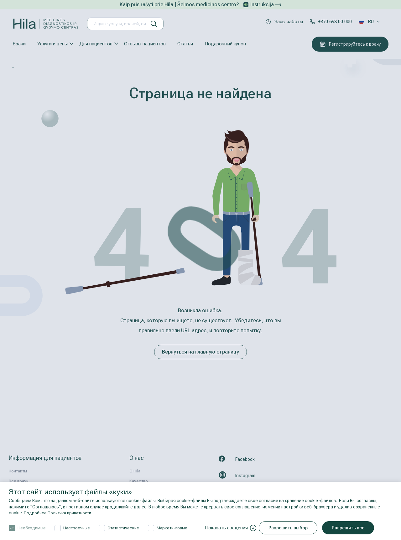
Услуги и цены (52, 44)
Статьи (185, 44)
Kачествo (138, 481)
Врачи (19, 44)
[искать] (154, 23)
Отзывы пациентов (145, 44)
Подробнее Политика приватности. (60, 512)
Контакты (18, 471)
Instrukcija (265, 5)
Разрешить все (350, 527)
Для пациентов (95, 44)
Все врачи (19, 481)
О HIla (134, 471)
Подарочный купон (225, 44)
